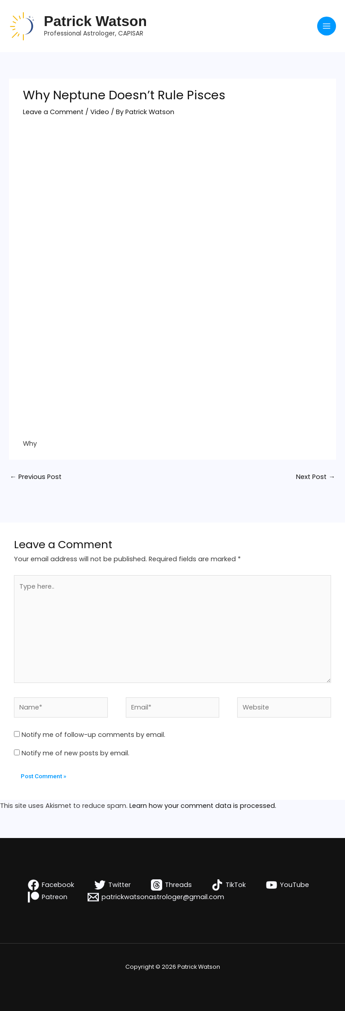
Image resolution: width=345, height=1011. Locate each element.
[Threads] (171, 885)
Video (99, 111)
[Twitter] (112, 885)
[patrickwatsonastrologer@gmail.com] (156, 897)
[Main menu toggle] (326, 26)
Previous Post (36, 476)
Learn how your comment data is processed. (202, 805)
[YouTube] (287, 885)
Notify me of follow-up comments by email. (93, 734)
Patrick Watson (95, 21)
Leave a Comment (53, 111)
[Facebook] (51, 885)
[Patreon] (48, 897)
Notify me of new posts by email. (75, 753)
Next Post (315, 476)
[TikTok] (228, 885)
